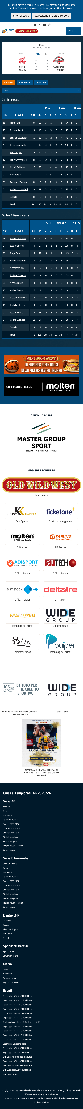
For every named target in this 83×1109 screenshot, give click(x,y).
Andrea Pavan (16, 290)
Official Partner (22, 573)
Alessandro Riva (17, 268)
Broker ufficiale (60, 625)
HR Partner (60, 547)
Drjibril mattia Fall (18, 305)
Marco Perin (15, 122)
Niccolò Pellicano (17, 167)
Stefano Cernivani (18, 275)
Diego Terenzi (16, 253)
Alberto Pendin (16, 282)
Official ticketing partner (60, 521)
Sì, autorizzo (20, 16)
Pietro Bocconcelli (18, 145)
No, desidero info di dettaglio (50, 16)
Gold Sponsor (22, 521)
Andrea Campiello (18, 238)
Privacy (61, 1090)
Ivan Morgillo (15, 174)
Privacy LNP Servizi (73, 1090)
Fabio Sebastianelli (18, 159)
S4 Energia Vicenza (58, 68)
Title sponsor (41, 495)
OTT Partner (60, 599)
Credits (55, 1094)
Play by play (25, 82)
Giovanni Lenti (16, 130)
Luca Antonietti (17, 245)
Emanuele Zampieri (18, 182)
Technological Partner (22, 625)
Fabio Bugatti (16, 152)
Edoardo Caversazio (18, 137)
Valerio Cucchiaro (17, 319)
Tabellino (41, 82)
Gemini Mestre (22, 68)
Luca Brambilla (16, 312)
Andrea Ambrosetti (18, 260)
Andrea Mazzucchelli (19, 189)
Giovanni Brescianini (19, 297)
